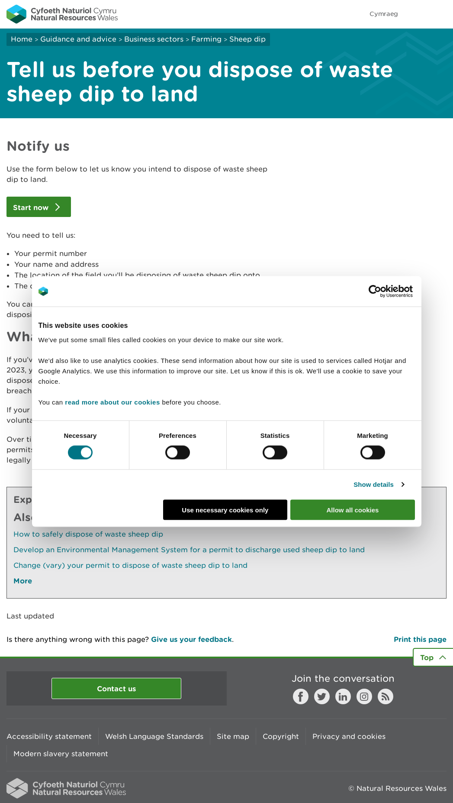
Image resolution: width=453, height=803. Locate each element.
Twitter (322, 696)
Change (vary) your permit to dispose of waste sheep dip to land (130, 565)
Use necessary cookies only (225, 509)
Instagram (364, 696)
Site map (233, 736)
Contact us (116, 688)
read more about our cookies (112, 401)
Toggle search (417, 14)
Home (21, 39)
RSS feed (385, 696)
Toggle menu (441, 14)
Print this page (420, 639)
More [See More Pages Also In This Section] (22, 580)
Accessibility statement (49, 736)
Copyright (281, 736)
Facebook (300, 696)
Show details (373, 484)
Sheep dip (247, 39)
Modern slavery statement (60, 753)
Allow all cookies (353, 509)
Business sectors (153, 39)
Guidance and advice (78, 39)
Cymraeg (383, 14)
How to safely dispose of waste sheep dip (88, 534)
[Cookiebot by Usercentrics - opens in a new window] (390, 291)
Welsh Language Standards (154, 736)
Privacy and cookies (349, 736)
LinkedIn (343, 696)
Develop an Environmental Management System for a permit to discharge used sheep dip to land (189, 549)
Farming (206, 39)
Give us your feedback (191, 639)
